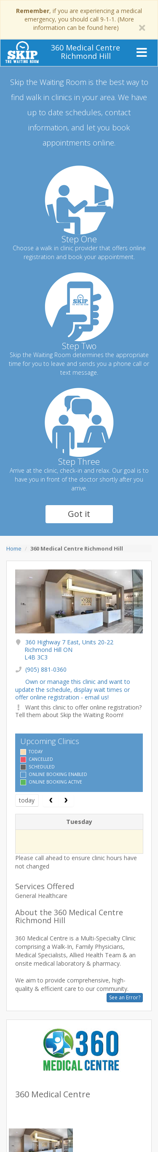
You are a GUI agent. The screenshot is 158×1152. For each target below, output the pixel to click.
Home (13, 548)
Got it (79, 513)
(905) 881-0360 (46, 669)
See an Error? (124, 997)
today (27, 800)
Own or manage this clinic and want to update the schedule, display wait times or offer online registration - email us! (72, 689)
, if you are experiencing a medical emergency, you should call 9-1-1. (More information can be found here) (79, 19)
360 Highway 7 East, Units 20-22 (68, 649)
